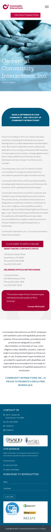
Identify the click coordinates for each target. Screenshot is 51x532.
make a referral (12, 470)
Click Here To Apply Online (26, 15)
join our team (11, 465)
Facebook (10, 426)
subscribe (9, 497)
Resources (10, 461)
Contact (43, 529)
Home (4, 82)
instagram (10, 430)
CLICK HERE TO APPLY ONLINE (22, 244)
